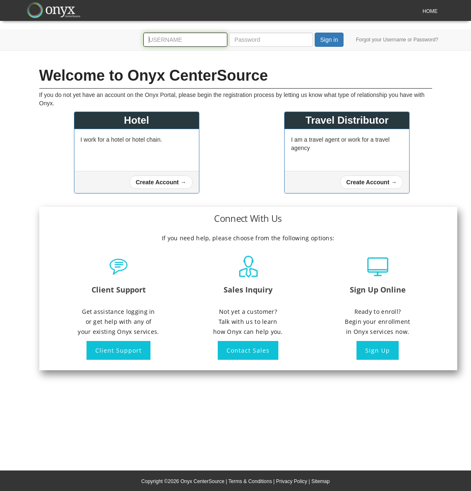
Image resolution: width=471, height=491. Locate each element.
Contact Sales (248, 350)
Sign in (329, 39)
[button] (161, 182)
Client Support (118, 350)
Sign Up (377, 350)
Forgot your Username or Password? (397, 40)
